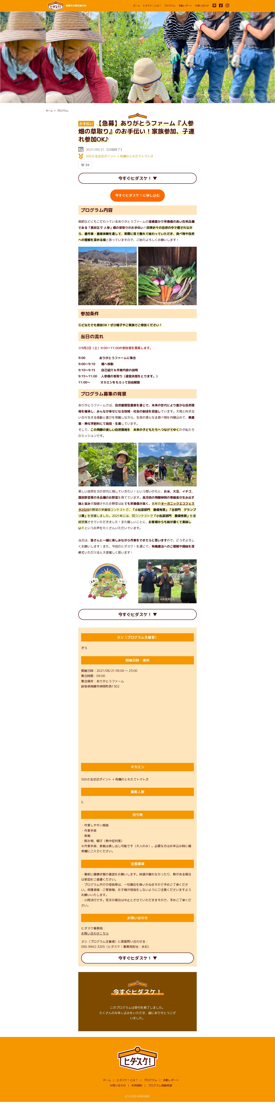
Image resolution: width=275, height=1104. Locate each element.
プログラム (170, 5)
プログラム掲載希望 (160, 1087)
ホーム (136, 5)
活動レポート (185, 5)
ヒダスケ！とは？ (152, 5)
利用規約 (137, 1087)
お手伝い (86, 123)
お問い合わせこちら (95, 935)
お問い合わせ (202, 5)
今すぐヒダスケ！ (134, 178)
